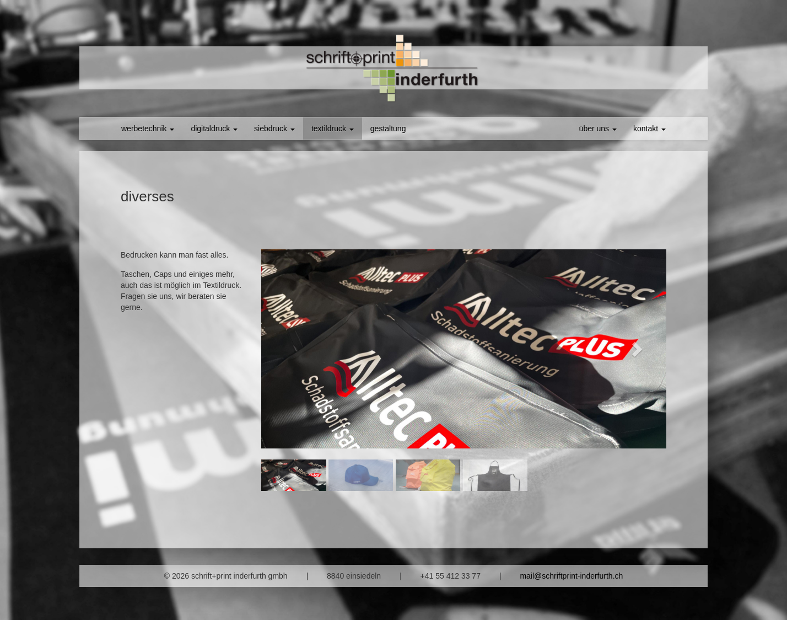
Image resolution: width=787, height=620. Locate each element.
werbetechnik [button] (147, 128)
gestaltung (388, 128)
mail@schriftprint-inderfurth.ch (571, 575)
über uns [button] (598, 128)
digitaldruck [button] (214, 128)
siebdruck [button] (274, 128)
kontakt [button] (649, 128)
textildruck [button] (332, 128)
